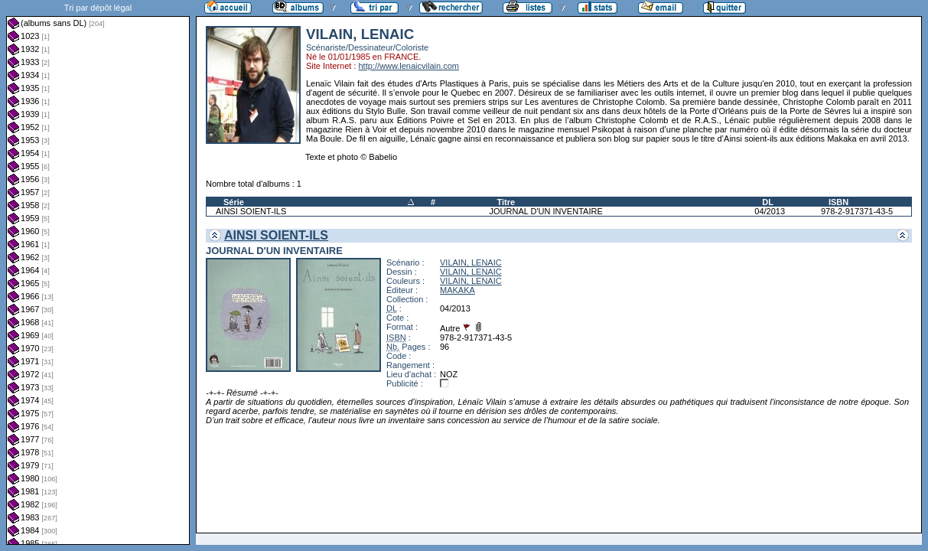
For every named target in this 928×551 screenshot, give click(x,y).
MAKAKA (457, 290)
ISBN (838, 202)
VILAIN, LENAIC (471, 262)
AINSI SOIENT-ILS (251, 211)
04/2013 (769, 211)
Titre (506, 202)
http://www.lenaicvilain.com (408, 65)
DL (767, 202)
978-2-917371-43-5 (857, 211)
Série (233, 202)
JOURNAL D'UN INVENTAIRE (546, 211)
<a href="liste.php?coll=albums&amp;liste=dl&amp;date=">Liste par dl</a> (98, 272)
